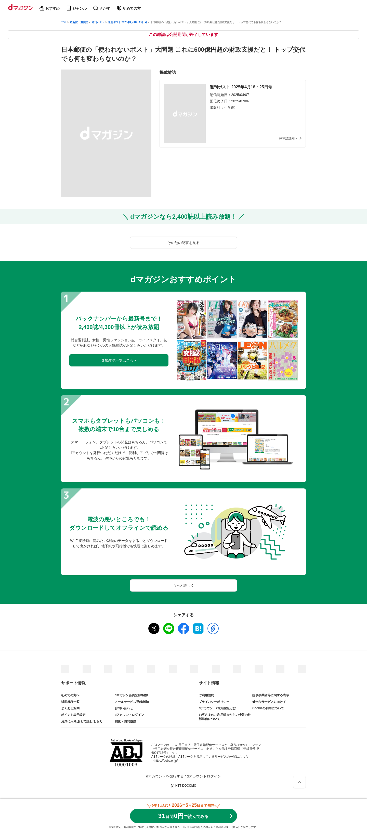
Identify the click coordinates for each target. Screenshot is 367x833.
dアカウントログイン (129, 715)
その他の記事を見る (183, 243)
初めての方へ (70, 695)
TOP (63, 22)
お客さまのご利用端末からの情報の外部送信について (225, 717)
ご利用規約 (206, 695)
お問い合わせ (124, 708)
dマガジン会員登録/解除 (131, 695)
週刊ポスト (98, 22)
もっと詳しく (183, 585)
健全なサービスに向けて (269, 702)
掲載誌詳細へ (288, 138)
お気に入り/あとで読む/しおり (82, 721)
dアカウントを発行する (165, 776)
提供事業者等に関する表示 (270, 695)
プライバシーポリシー (214, 702)
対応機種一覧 (70, 702)
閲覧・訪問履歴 (125, 721)
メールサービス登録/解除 (132, 702)
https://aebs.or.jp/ (166, 760)
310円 (183, 815)
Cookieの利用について (268, 708)
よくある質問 (70, 708)
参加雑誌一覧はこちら (119, 360)
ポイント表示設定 (73, 715)
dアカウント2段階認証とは (217, 708)
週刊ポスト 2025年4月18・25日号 (127, 22)
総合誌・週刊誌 (79, 22)
